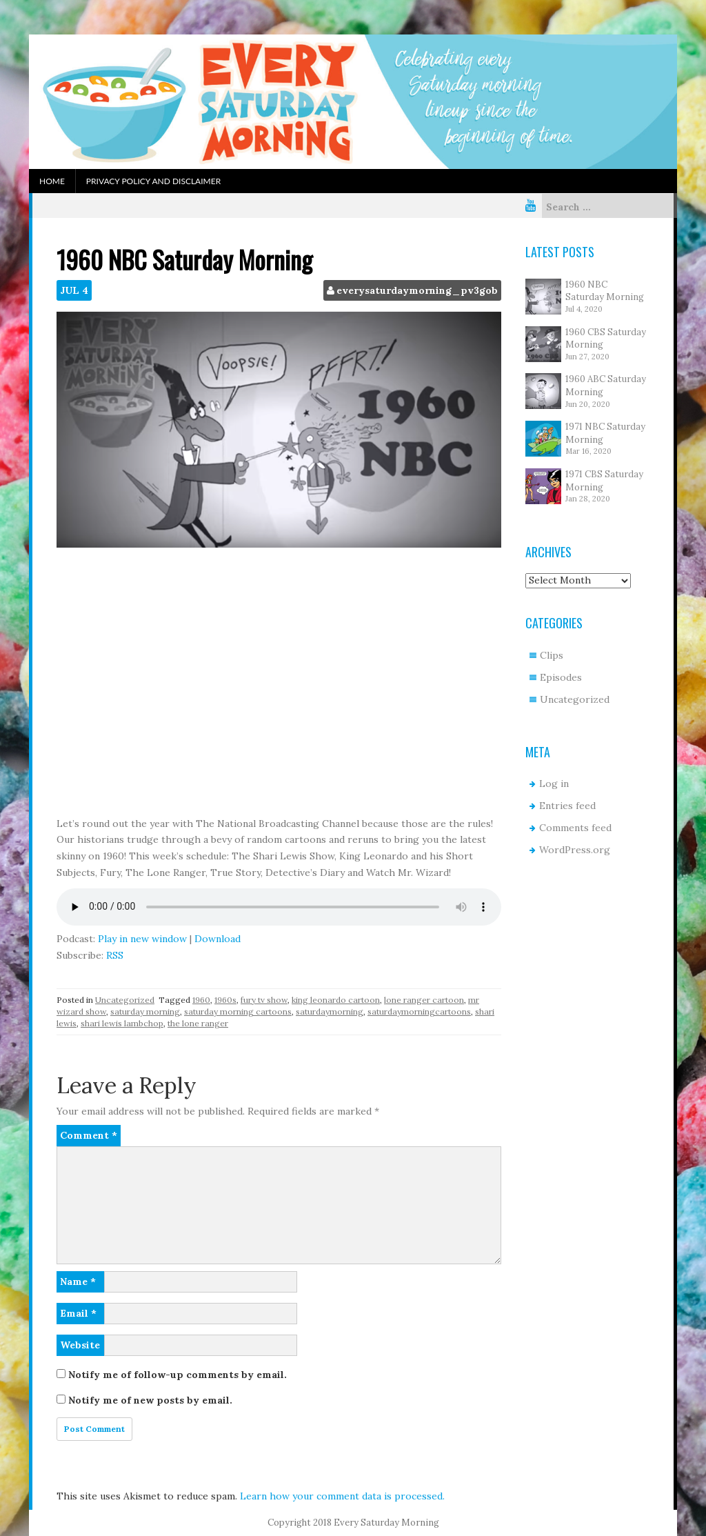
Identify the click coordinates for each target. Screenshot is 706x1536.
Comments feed (575, 827)
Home (52, 181)
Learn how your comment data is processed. (342, 1496)
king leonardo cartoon (336, 1000)
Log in (554, 783)
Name (78, 1281)
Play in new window (142, 938)
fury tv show (264, 1000)
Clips (551, 655)
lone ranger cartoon (424, 1000)
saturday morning (145, 1011)
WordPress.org (574, 850)
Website (80, 1345)
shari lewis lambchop (122, 1023)
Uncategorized (124, 1000)
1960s (225, 1000)
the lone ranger (198, 1023)
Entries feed (567, 805)
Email (78, 1313)
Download (217, 938)
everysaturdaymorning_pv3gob (417, 290)
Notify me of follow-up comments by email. (177, 1374)
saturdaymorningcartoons (419, 1011)
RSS (114, 955)
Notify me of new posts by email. (150, 1400)
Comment (88, 1135)
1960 (201, 1000)
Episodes (561, 677)
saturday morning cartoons (238, 1011)
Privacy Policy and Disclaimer (153, 181)
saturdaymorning (329, 1011)
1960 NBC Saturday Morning (604, 291)
